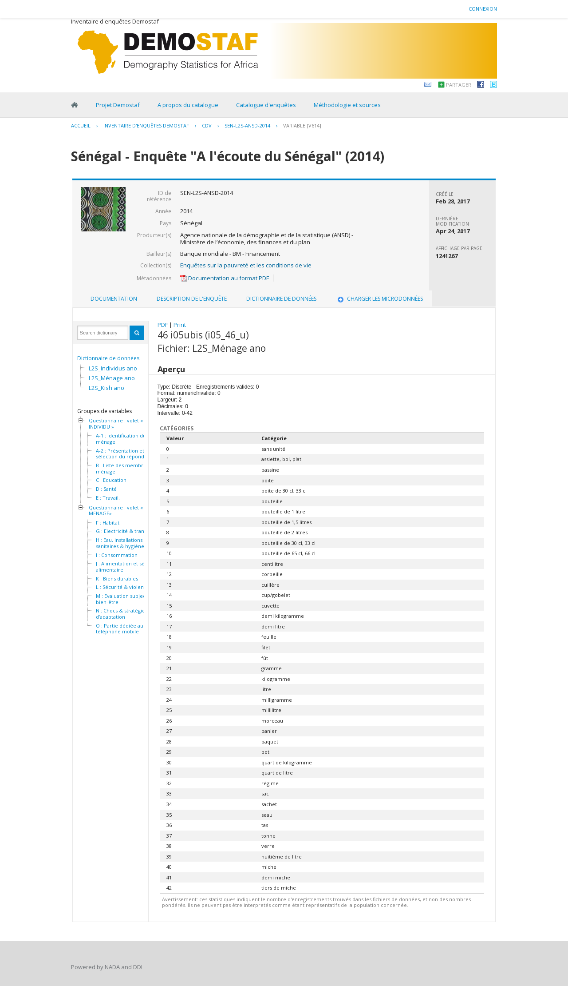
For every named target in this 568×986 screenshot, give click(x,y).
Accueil (81, 125)
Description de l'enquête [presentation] (192, 298)
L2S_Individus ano (113, 368)
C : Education (111, 480)
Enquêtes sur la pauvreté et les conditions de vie (246, 265)
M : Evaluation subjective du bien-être (129, 599)
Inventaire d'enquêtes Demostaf (146, 125)
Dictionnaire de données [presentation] (281, 298)
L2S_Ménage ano (112, 378)
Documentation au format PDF (224, 278)
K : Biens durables (117, 579)
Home (74, 104)
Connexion (483, 8)
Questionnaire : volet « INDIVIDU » (116, 423)
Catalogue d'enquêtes (266, 105)
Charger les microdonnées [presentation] (379, 298)
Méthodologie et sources (347, 105)
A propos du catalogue (188, 105)
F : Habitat (107, 523)
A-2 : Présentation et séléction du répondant (124, 454)
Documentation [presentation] (114, 298)
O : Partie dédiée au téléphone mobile (119, 629)
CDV (207, 125)
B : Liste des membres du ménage (126, 468)
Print (180, 325)
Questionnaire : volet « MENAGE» (116, 511)
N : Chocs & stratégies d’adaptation (121, 614)
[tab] (113, 298)
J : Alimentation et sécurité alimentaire (127, 567)
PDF (163, 325)
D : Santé (106, 489)
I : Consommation (117, 555)
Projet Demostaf (118, 105)
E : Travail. (108, 498)
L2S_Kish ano (106, 387)
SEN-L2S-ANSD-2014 (247, 125)
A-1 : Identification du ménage (121, 439)
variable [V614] (302, 125)
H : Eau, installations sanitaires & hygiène (120, 543)
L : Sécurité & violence (123, 587)
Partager (458, 84)
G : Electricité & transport (126, 531)
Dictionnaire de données (108, 358)
